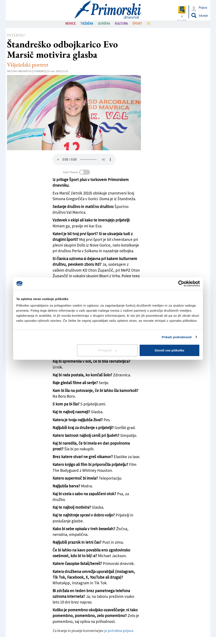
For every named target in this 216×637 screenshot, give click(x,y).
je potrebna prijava (118, 630)
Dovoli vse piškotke (169, 350)
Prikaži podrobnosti (177, 337)
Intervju (16, 35)
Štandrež (39, 71)
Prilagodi (107, 350)
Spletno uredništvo (19, 71)
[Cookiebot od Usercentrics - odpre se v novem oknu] (181, 283)
